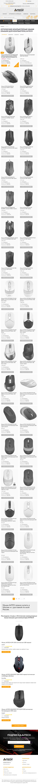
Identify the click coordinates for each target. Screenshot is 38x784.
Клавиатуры (20, 20)
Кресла (10, 23)
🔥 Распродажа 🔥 (7, 20)
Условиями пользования (17, 750)
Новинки (25, 13)
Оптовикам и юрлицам (15, 13)
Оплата (24, 762)
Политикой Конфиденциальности (25, 749)
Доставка (25, 760)
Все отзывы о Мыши (19, 725)
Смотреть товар (6, 686)
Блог (24, 769)
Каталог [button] (5, 13)
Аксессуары (21, 23)
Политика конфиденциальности (29, 773)
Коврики (15, 23)
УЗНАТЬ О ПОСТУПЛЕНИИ (26, 65)
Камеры (33, 20)
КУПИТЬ (4, 65)
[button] (9, 4)
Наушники (27, 20)
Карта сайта (6, 771)
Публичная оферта (8, 773)
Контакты (32, 13)
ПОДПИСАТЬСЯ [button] (19, 746)
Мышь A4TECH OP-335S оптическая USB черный (16, 642)
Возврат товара (26, 764)
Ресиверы (27, 23)
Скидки (24, 771)
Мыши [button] (14, 20)
